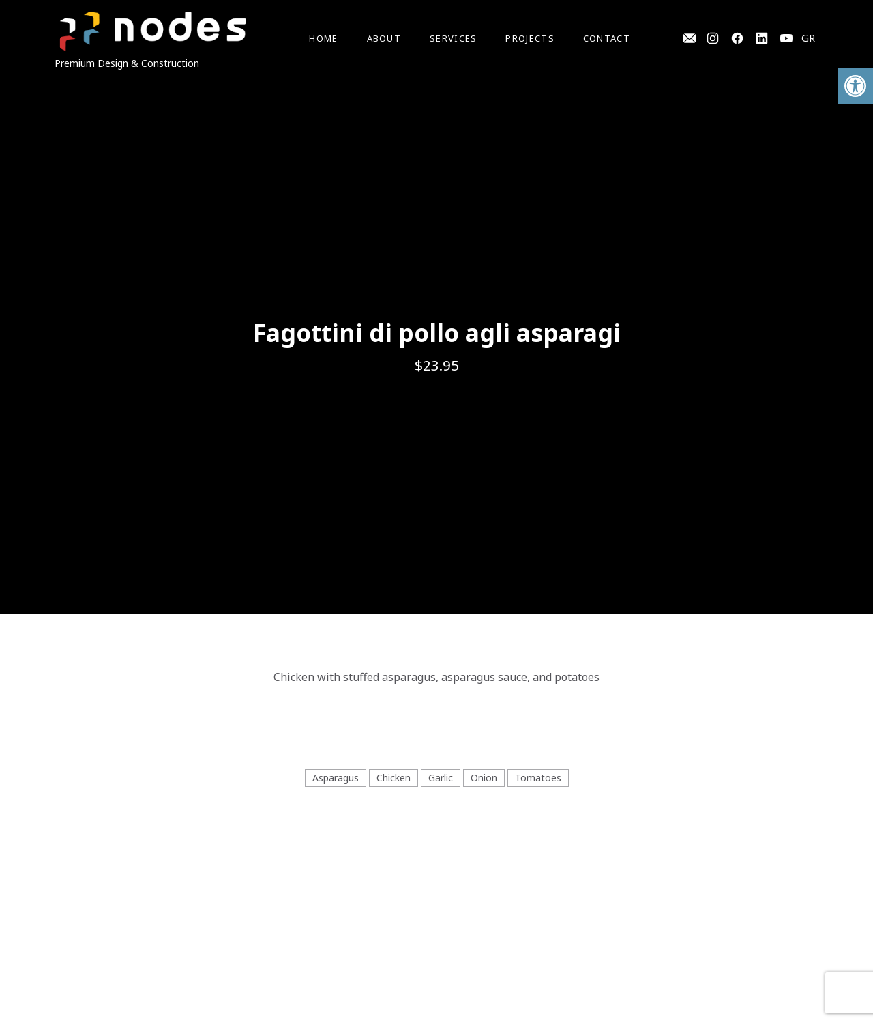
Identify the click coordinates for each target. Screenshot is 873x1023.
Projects (529, 38)
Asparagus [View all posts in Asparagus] (335, 777)
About (384, 38)
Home (323, 38)
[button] (855, 86)
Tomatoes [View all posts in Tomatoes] (538, 777)
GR (808, 37)
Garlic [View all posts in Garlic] (440, 777)
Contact (606, 38)
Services (453, 38)
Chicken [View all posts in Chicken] (393, 777)
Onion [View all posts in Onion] (484, 777)
